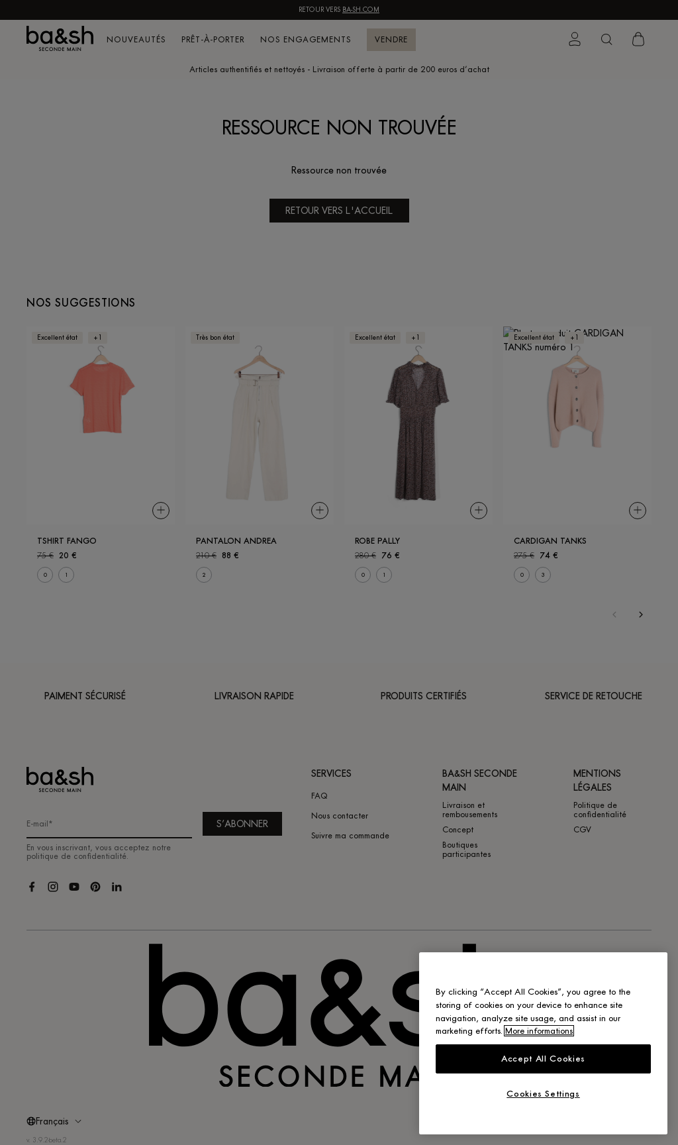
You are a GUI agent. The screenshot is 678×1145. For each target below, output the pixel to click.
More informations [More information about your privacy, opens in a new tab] (539, 1030)
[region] (543, 1043)
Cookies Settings (543, 1093)
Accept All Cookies (543, 1058)
